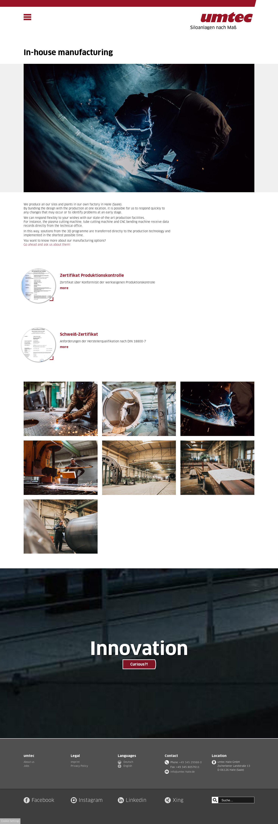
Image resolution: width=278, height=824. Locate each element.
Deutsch (128, 761)
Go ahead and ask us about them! (47, 244)
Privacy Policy (79, 765)
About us (29, 761)
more (64, 288)
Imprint (75, 761)
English (127, 765)
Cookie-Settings (10, 821)
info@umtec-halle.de (182, 771)
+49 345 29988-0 (190, 762)
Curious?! (139, 664)
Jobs (26, 765)
